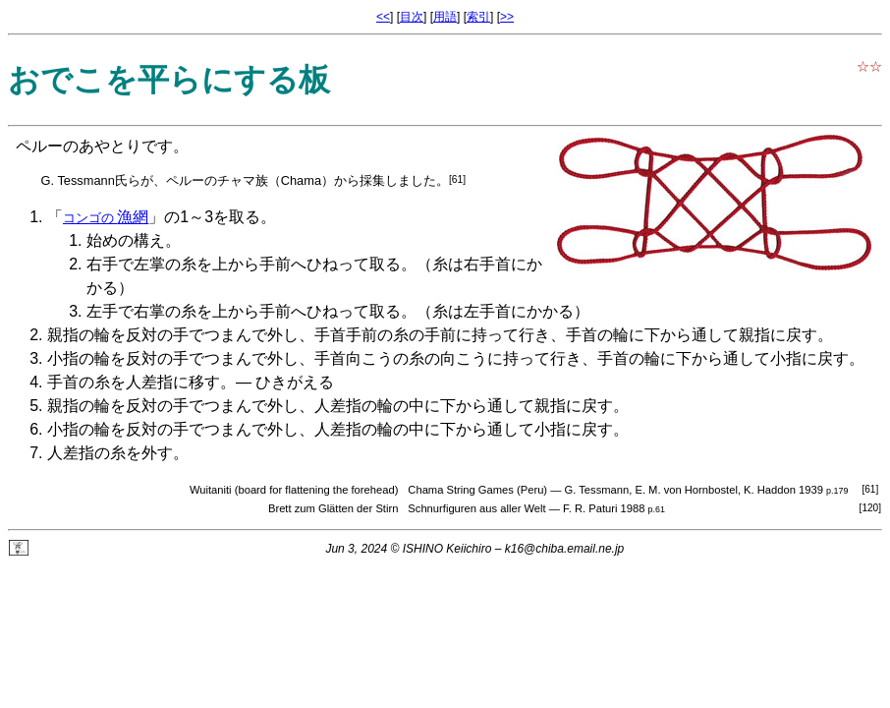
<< (383, 17)
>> (507, 17)
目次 (411, 17)
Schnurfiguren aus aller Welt (476, 508)
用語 (445, 17)
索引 (478, 17)
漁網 (105, 216)
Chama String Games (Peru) (477, 490)
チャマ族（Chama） (275, 180)
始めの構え (125, 240)
